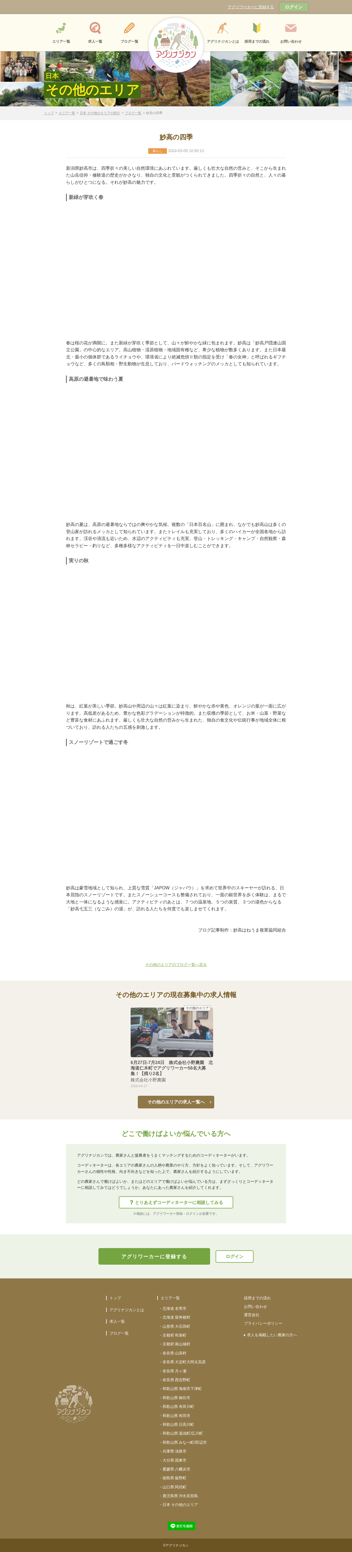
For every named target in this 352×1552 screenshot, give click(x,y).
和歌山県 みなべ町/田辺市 (185, 1442)
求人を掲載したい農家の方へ (272, 1335)
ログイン (293, 7)
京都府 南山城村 (177, 1344)
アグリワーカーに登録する (251, 7)
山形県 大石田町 (177, 1326)
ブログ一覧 (133, 113)
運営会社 (251, 1315)
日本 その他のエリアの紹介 (100, 113)
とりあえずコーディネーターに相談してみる (176, 1202)
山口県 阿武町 (175, 1487)
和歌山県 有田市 (177, 1415)
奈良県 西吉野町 (177, 1380)
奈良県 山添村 (175, 1353)
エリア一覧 (67, 113)
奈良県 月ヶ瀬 (175, 1371)
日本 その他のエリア (180, 1504)
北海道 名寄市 (175, 1308)
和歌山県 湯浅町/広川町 (183, 1433)
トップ (49, 113)
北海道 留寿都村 (177, 1317)
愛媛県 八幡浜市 (177, 1469)
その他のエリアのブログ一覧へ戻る (176, 964)
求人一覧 (117, 1321)
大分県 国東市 (175, 1460)
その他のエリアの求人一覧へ (176, 1102)
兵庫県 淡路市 (175, 1451)
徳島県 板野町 (175, 1478)
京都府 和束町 (175, 1335)
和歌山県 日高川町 (178, 1424)
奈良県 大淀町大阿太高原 (184, 1362)
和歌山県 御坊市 (177, 1398)
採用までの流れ (257, 1298)
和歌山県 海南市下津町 (182, 1388)
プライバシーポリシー (263, 1323)
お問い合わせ (255, 1306)
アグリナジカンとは (126, 1310)
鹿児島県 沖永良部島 (180, 1496)
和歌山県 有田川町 (178, 1406)
